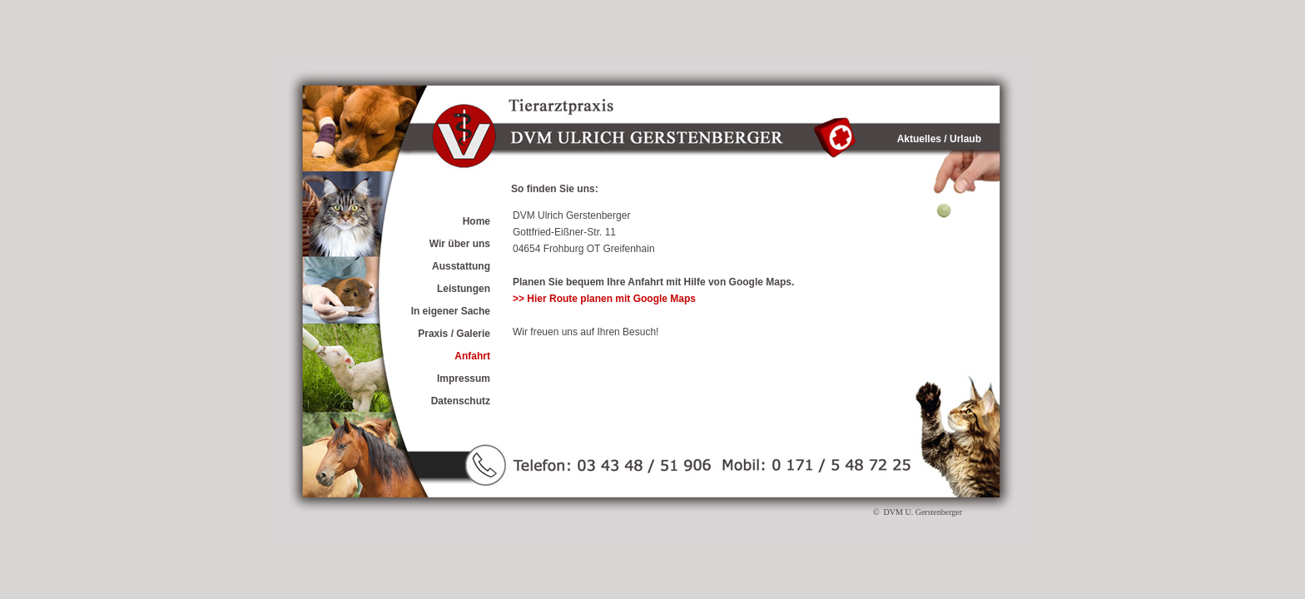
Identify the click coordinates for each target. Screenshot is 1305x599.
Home (476, 221)
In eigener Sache (450, 311)
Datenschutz (460, 401)
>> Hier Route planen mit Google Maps (604, 298)
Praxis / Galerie (454, 333)
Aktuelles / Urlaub (939, 139)
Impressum (463, 378)
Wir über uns (459, 244)
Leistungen (463, 289)
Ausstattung (461, 266)
